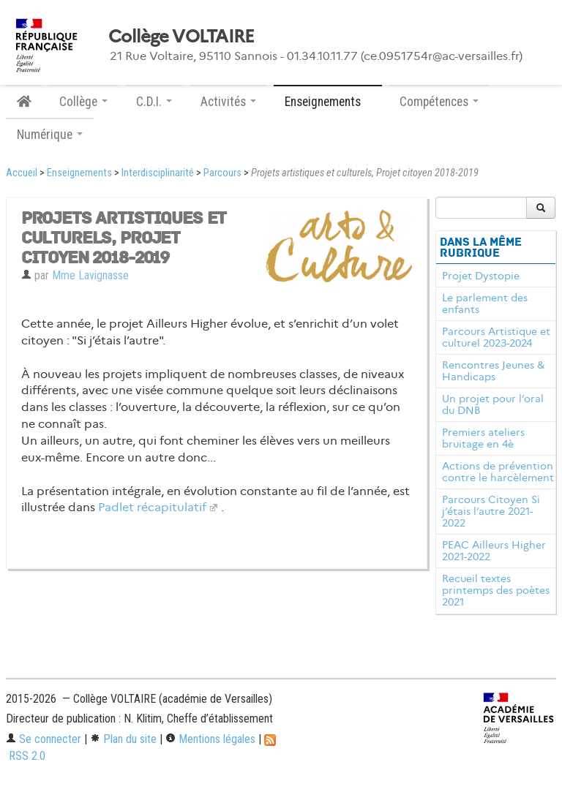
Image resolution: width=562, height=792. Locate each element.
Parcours (222, 173)
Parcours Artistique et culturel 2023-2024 (496, 337)
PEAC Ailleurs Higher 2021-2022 (494, 550)
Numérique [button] (50, 134)
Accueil (21, 173)
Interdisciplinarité (157, 173)
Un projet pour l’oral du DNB (493, 404)
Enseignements (79, 173)
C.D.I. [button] (154, 101)
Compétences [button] (439, 101)
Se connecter (43, 739)
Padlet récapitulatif (152, 507)
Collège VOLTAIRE (181, 36)
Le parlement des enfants (485, 303)
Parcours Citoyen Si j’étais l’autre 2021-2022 (491, 511)
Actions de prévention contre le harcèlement (498, 471)
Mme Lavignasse (90, 275)
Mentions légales (210, 739)
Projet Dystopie (481, 275)
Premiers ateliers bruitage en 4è (483, 438)
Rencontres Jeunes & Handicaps (493, 370)
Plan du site (123, 739)
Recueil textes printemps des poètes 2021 (496, 590)
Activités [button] (228, 101)
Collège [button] (83, 101)
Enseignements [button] (328, 101)
